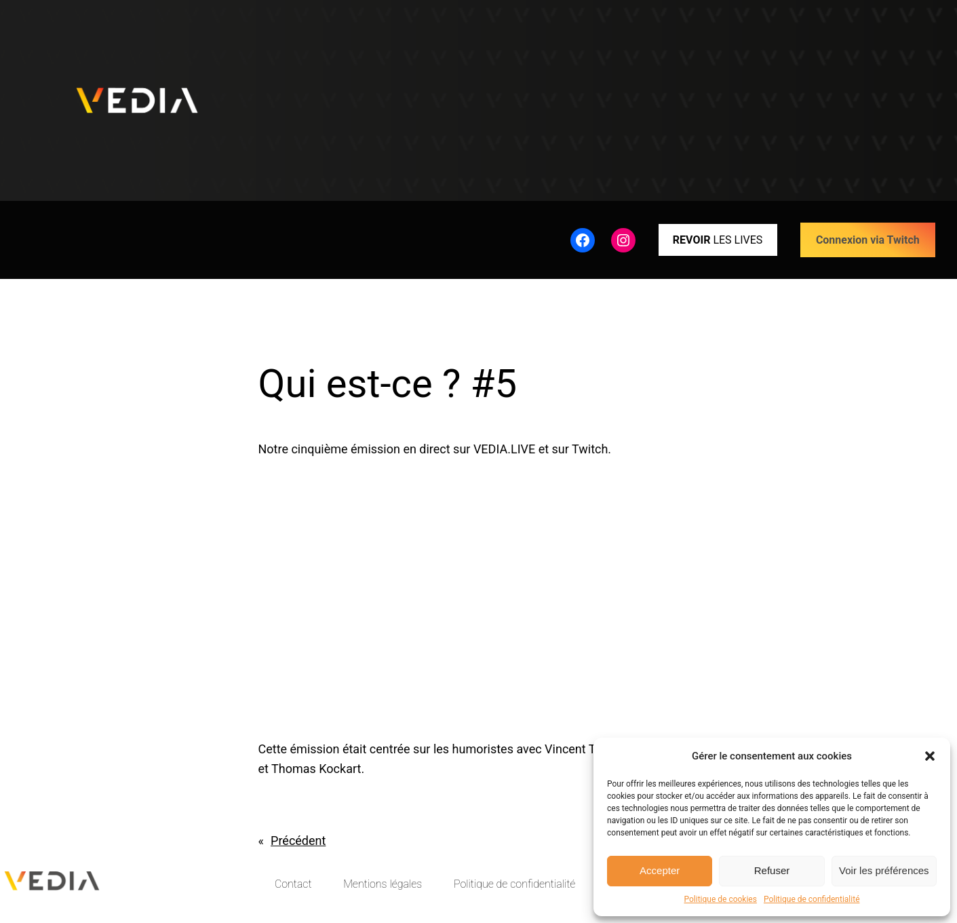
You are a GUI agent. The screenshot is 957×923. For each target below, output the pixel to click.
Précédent (298, 840)
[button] (930, 756)
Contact (293, 884)
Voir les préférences (884, 870)
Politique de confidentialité (812, 899)
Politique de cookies (720, 899)
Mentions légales (382, 884)
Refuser (772, 870)
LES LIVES (717, 239)
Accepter (660, 870)
